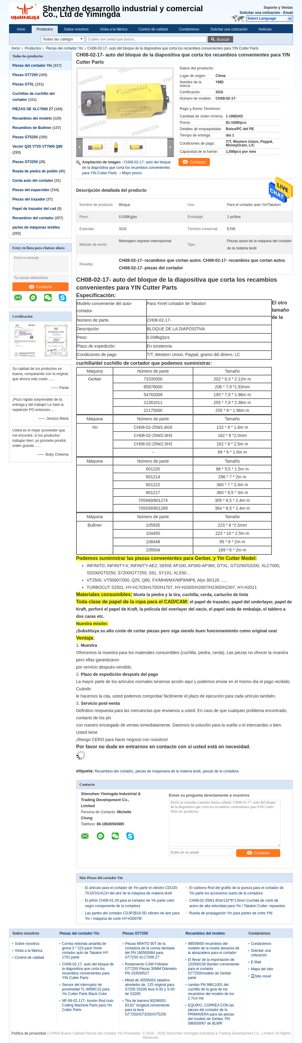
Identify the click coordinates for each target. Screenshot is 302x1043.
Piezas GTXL (23, 84)
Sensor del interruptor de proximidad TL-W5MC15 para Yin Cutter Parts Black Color (85, 989)
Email (288, 13)
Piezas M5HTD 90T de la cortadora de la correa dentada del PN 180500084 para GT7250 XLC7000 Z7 (150, 950)
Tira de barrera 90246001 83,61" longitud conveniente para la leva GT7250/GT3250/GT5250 (147, 1007)
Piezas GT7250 (25, 75)
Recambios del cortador (33, 218)
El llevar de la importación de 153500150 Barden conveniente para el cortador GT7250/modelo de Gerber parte (213, 969)
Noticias (265, 29)
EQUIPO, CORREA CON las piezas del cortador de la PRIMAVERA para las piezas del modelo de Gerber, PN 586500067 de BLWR (211, 1014)
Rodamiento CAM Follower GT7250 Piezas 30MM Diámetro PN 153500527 (151, 968)
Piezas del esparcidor (31, 190)
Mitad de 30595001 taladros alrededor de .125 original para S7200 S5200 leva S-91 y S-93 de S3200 (150, 987)
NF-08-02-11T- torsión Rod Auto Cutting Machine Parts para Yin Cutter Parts (88, 1005)
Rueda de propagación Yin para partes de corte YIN (230, 913)
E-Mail (256, 962)
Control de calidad (153, 29)
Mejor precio (132, 173)
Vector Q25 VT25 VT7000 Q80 (37, 146)
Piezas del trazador (28, 199)
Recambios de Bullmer (31, 128)
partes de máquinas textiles (36, 227)
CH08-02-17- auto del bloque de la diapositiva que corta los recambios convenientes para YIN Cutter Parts (126, 167)
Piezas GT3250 (25, 162)
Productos (45, 29)
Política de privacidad (28, 1033)
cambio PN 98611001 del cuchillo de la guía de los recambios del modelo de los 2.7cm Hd (211, 991)
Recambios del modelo (32, 118)
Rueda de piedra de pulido (35, 171)
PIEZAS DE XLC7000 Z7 (32, 109)
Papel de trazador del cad (34, 209)
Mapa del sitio (262, 969)
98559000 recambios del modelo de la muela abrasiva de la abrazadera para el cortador (213, 948)
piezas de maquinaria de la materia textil (168, 771)
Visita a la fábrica (113, 29)
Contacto (40, 286)
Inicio (21, 29)
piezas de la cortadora (221, 771)
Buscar (223, 39)
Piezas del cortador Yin (64, 48)
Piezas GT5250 (25, 137)
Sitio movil (261, 976)
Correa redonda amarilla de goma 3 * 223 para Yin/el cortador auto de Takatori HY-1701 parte (85, 950)
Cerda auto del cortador (32, 180)
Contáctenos (189, 29)
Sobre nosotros (76, 29)
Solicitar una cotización (259, 13)
